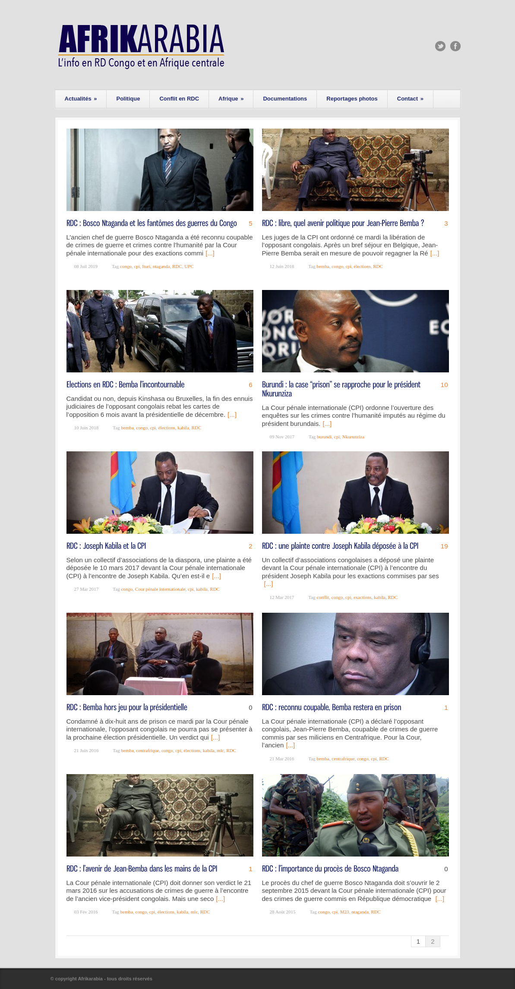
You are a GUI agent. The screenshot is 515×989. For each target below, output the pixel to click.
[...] (210, 253)
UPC (188, 266)
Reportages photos (351, 98)
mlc (220, 750)
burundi (324, 436)
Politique (128, 98)
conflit (322, 597)
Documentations (285, 98)
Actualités (81, 98)
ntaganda (161, 266)
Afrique (230, 98)
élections (362, 266)
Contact (410, 98)
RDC (177, 266)
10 (444, 384)
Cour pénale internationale (160, 589)
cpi (136, 266)
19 (444, 546)
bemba (322, 266)
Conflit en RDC (179, 98)
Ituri (146, 266)
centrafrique (147, 750)
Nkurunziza (353, 436)
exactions (363, 597)
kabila (183, 427)
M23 (344, 911)
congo (126, 266)
